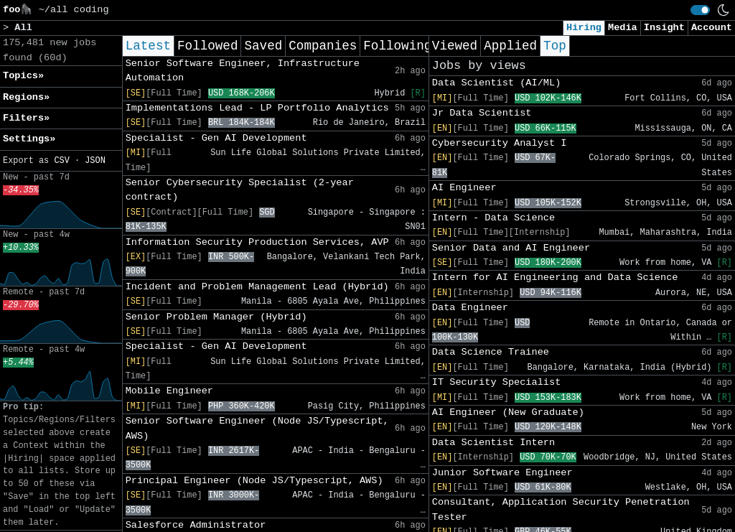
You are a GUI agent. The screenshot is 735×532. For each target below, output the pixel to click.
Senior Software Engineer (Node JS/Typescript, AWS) (257, 428)
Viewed (454, 46)
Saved (263, 46)
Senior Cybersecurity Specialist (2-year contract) (240, 189)
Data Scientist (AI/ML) (496, 83)
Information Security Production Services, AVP (257, 242)
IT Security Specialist (496, 382)
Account (711, 27)
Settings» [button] (29, 139)
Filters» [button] (26, 118)
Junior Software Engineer (502, 472)
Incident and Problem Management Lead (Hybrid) (257, 286)
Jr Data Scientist (482, 113)
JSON (95, 161)
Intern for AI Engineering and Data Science (555, 277)
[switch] (700, 10)
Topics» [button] (23, 75)
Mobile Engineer (169, 391)
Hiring (583, 27)
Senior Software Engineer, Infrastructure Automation (243, 70)
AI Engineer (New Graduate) (508, 412)
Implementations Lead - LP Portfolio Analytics (257, 108)
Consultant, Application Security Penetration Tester (561, 509)
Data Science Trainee (490, 352)
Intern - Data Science (493, 218)
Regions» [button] (26, 97)
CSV (61, 161)
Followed (207, 46)
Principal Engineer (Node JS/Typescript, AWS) (254, 480)
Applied (510, 46)
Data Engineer (470, 307)
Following (397, 46)
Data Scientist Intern (493, 442)
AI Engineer (464, 187)
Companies (323, 46)
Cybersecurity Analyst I (499, 143)
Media (622, 27)
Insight (664, 27)
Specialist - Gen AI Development (216, 138)
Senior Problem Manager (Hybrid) (216, 317)
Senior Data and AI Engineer (511, 248)
